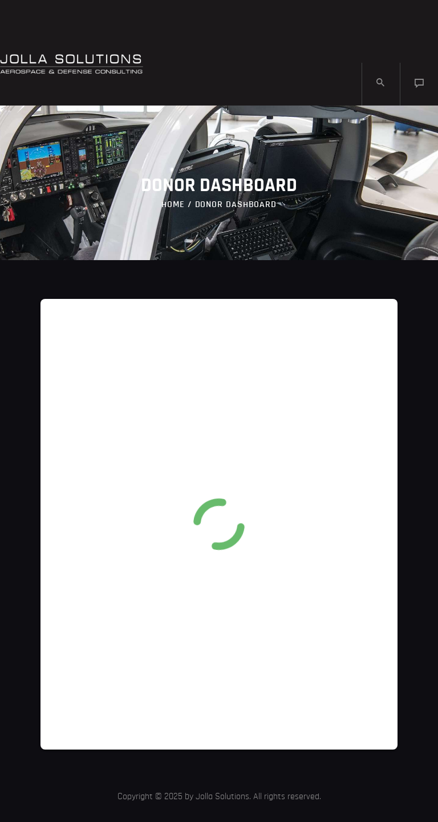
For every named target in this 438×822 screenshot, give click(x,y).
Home (173, 204)
